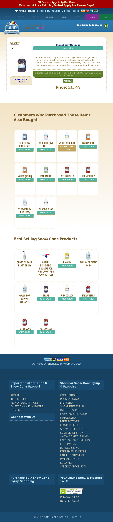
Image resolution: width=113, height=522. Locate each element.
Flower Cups (69, 425)
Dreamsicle (88, 145)
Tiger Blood (25, 330)
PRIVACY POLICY (70, 497)
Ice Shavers (68, 444)
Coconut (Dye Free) (46, 146)
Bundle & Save (69, 447)
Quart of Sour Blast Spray (24, 263)
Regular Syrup (70, 399)
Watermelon (46, 330)
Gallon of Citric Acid (88, 263)
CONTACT (17, 410)
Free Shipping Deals (73, 451)
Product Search (92, 16)
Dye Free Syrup (70, 410)
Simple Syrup (68, 417)
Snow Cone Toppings (74, 436)
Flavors (35, 16)
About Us (21, 16)
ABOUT (15, 395)
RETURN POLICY (69, 500)
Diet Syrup (67, 402)
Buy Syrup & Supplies (89, 25)
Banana (67, 264)
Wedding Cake (46, 211)
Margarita (46, 178)
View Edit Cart (106, 16)
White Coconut (67, 146)
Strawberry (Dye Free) (25, 212)
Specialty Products (73, 466)
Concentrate (69, 395)
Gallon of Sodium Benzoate (24, 298)
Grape (46, 297)
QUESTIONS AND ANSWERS (27, 406)
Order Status (63, 16)
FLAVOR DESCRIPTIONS (24, 402)
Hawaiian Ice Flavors (74, 414)
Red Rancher (67, 178)
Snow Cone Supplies (73, 429)
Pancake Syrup (70, 459)
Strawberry (88, 178)
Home (7, 16)
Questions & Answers (49, 16)
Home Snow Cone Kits (75, 440)
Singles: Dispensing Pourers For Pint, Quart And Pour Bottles (46, 268)
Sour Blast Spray (72, 432)
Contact (77, 16)
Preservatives (69, 421)
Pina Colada (67, 297)
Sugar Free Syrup (72, 406)
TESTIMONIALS (19, 399)
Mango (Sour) (25, 178)
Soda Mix (66, 462)
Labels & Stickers (72, 455)
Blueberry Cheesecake (25, 146)
